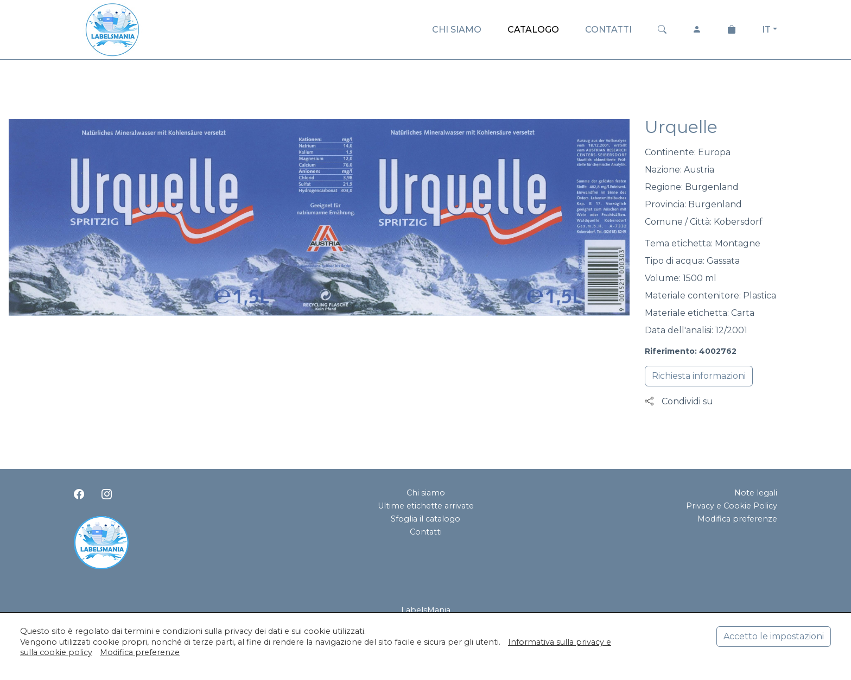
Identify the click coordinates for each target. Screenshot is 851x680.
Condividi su (679, 401)
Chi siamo (426, 493)
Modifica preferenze (737, 519)
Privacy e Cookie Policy (731, 506)
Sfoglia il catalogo (425, 519)
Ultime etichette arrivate (426, 506)
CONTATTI (608, 29)
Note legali (755, 493)
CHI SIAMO (456, 29)
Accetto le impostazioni (773, 636)
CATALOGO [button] (533, 29)
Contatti (426, 532)
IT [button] (766, 29)
